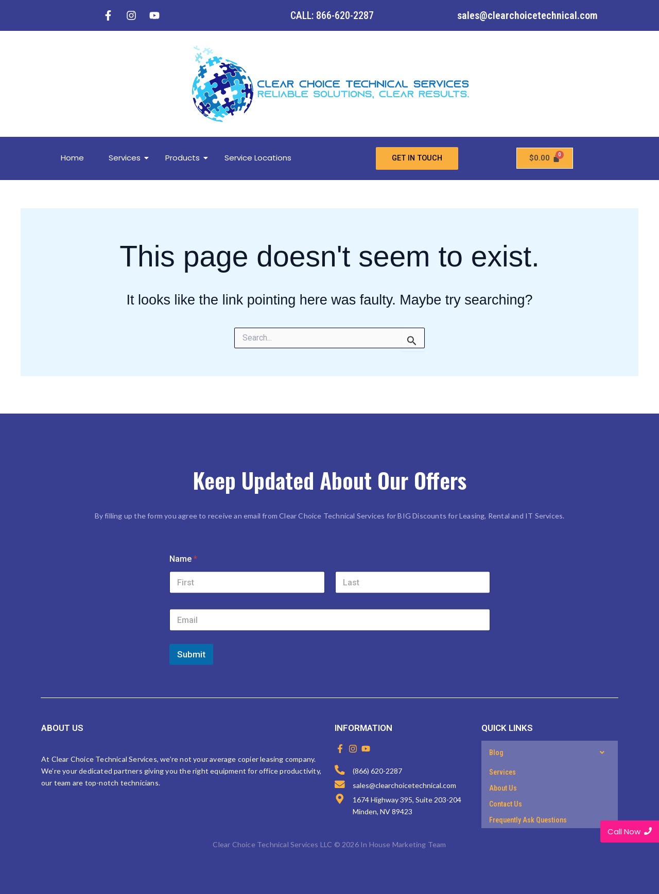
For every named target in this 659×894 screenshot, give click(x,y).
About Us (503, 788)
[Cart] (544, 158)
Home (72, 158)
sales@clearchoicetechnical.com (527, 15)
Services (128, 158)
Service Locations (257, 158)
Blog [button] (549, 752)
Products (186, 158)
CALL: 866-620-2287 (332, 15)
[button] (549, 752)
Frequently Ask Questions (528, 820)
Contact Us (505, 804)
